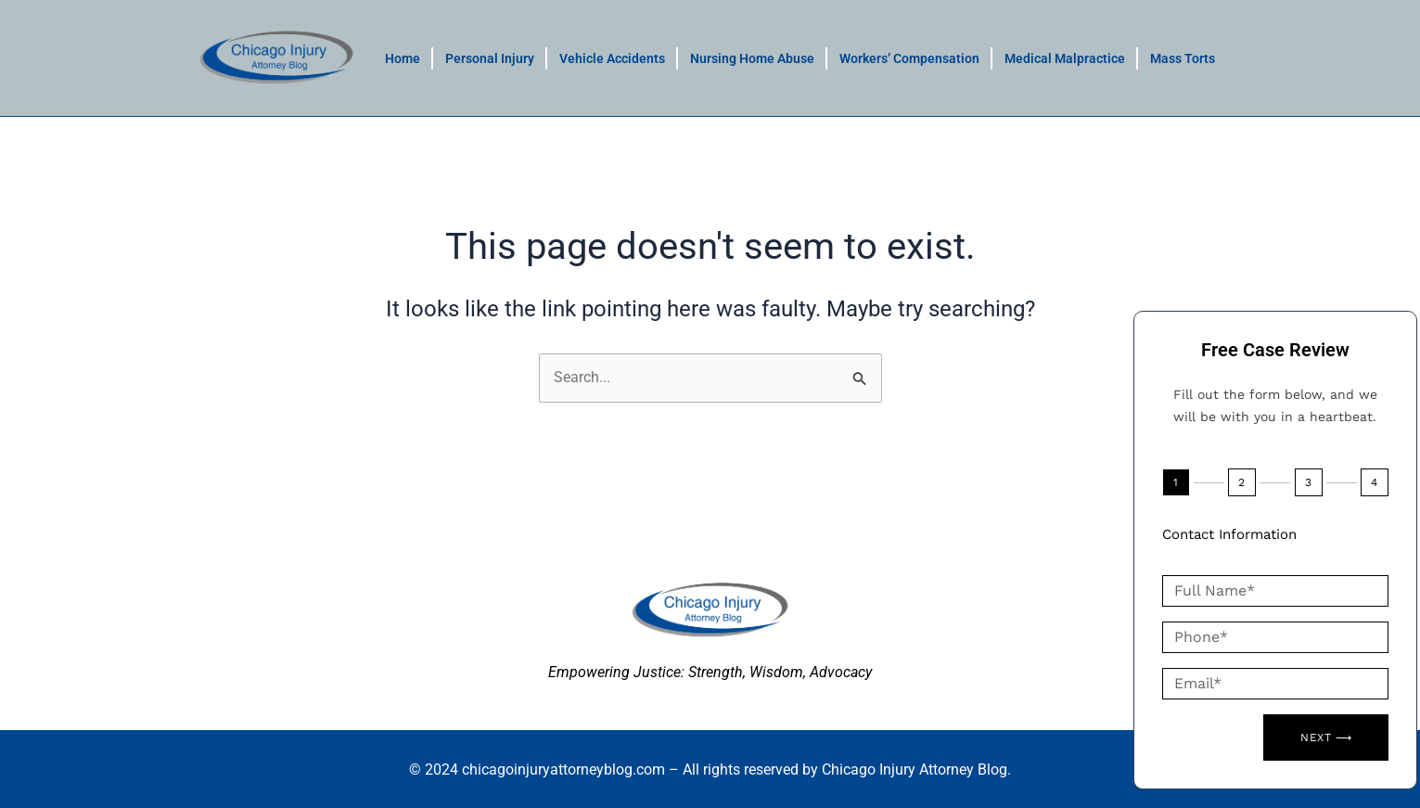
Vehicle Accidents (612, 58)
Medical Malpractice (1064, 58)
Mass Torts (1182, 58)
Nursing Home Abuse (752, 58)
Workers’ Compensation (909, 58)
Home (402, 58)
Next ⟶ (1325, 737)
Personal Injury (489, 58)
